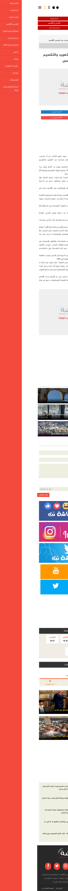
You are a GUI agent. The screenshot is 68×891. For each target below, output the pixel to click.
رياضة (24, 878)
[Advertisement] (48, 136)
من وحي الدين (17, 27)
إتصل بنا (22, 888)
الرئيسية (61, 37)
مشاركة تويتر (51, 118)
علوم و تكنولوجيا (14, 878)
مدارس (30, 878)
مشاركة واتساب (50, 112)
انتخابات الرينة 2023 (42, 878)
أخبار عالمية (51, 23)
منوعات (51, 882)
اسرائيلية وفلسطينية (51, 27)
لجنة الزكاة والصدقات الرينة (26, 882)
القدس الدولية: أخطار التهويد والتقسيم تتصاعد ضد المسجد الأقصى (36, 40)
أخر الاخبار (61, 780)
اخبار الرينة (17, 18)
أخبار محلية (51, 18)
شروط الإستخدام (10, 888)
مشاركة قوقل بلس (19, 118)
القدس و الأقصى (17, 23)
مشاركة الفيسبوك (19, 112)
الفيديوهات (42, 882)
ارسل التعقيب (6, 494)
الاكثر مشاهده (49, 780)
